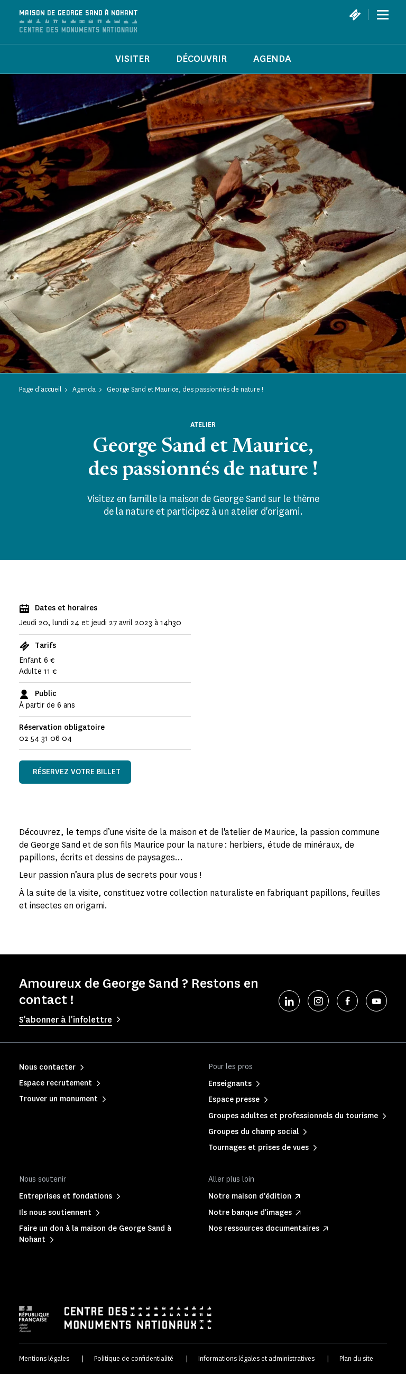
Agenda (272, 58)
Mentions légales (44, 1358)
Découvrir (201, 58)
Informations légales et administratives (256, 1358)
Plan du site (356, 1358)
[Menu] (382, 14)
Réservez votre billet (77, 772)
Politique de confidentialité (133, 1358)
